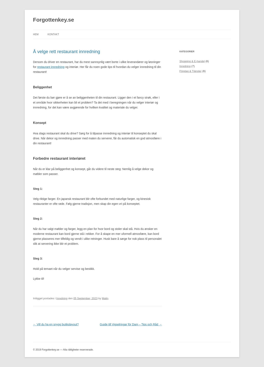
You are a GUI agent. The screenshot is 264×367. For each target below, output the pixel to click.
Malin (105, 298)
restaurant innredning (50, 67)
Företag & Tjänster (190, 71)
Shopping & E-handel (192, 61)
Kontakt (53, 34)
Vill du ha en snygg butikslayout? (56, 324)
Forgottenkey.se (53, 20)
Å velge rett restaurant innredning (66, 51)
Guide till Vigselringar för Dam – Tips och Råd (131, 324)
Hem (36, 34)
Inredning (61, 298)
